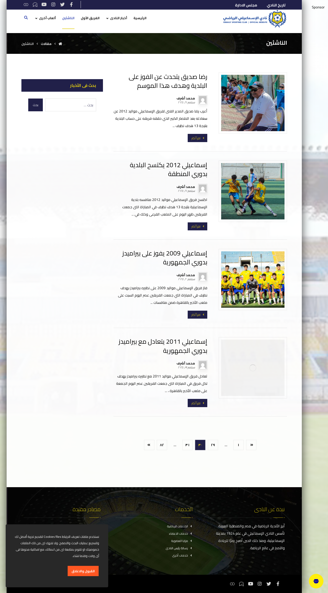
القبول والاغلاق (83, 571)
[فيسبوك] (71, 4)
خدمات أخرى (182, 555)
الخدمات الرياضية (180, 526)
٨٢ (162, 445)
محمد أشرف (186, 98)
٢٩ (213, 445)
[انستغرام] (53, 4)
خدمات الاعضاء (181, 533)
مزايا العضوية (182, 541)
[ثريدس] (26, 4)
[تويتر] (62, 4)
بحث (35, 105)
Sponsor (318, 7)
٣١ (188, 445)
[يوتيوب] (44, 4)
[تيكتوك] (35, 4)
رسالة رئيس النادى (179, 548)
